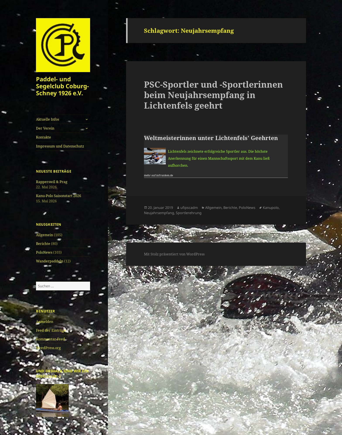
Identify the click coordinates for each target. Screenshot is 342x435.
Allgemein (44, 234)
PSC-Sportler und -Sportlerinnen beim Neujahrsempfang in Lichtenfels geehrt (213, 94)
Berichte (43, 243)
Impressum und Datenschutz (60, 146)
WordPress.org (48, 347)
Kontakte (43, 137)
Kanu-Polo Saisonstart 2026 (58, 195)
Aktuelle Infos (47, 119)
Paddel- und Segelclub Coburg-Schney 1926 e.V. (62, 86)
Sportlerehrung (189, 212)
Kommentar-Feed (50, 339)
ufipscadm (189, 207)
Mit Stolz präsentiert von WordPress (174, 254)
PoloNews (44, 252)
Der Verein (45, 128)
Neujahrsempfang (159, 212)
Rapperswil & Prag (51, 181)
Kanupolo (271, 207)
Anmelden (44, 321)
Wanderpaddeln (49, 261)
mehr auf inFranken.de (158, 175)
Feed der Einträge (51, 330)
